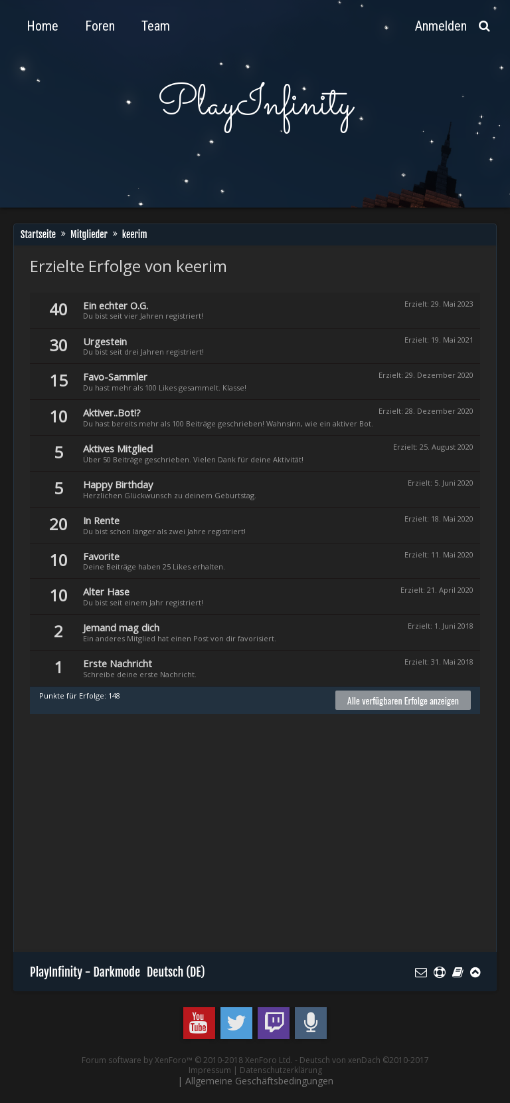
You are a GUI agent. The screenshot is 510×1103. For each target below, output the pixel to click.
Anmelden (441, 26)
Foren (100, 26)
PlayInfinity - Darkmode (85, 972)
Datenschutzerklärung (281, 1070)
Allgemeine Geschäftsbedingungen (259, 1080)
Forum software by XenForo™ (187, 1060)
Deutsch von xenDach (364, 1060)
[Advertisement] (270, 839)
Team (155, 26)
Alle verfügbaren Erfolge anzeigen (403, 700)
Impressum (210, 1070)
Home (42, 26)
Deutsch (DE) (176, 972)
